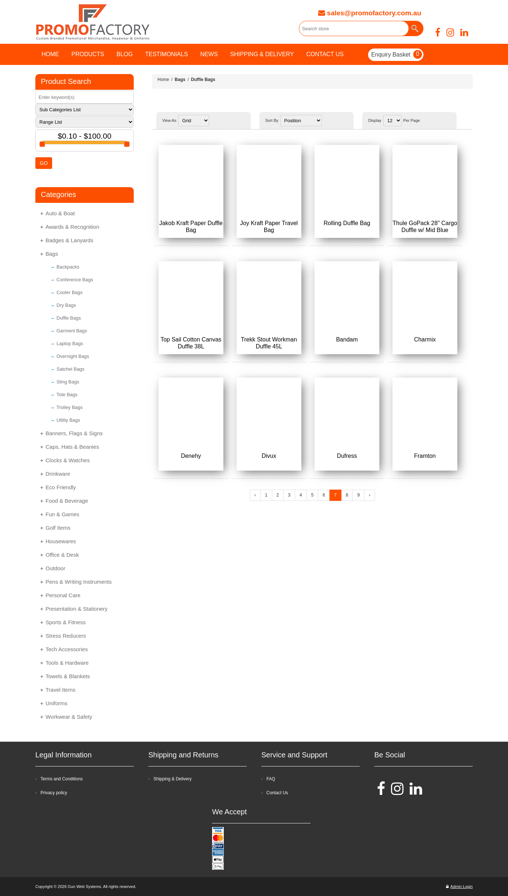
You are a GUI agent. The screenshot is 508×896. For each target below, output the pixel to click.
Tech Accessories (67, 649)
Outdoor (55, 568)
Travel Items (60, 690)
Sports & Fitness (66, 622)
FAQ (270, 778)
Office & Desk (62, 555)
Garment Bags (71, 330)
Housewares (61, 541)
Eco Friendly (61, 487)
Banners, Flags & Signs (74, 433)
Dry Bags (66, 305)
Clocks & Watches (68, 460)
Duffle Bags (68, 318)
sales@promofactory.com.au (369, 13)
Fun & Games (62, 514)
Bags (52, 254)
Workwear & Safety (69, 717)
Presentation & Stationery (77, 609)
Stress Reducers (66, 636)
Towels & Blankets (68, 676)
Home (163, 79)
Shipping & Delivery (172, 778)
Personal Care (63, 595)
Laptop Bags (69, 343)
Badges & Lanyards (69, 240)
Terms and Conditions (61, 778)
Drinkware (58, 474)
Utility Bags (68, 420)
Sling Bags (67, 382)
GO (44, 163)
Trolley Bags (69, 407)
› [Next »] (369, 495)
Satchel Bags (70, 369)
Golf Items (58, 528)
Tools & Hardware (67, 663)
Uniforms (56, 703)
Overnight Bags (72, 356)
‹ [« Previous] (255, 495)
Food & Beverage (67, 501)
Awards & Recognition (72, 227)
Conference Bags (74, 279)
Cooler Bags (69, 292)
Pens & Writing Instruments (79, 582)
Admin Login (459, 886)
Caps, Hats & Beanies (72, 447)
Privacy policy (53, 792)
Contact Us (277, 792)
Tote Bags (67, 394)
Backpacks (67, 267)
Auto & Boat (60, 213)
